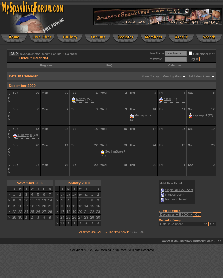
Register (46, 65)
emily (167, 99)
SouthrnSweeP (115, 151)
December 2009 (22, 86)
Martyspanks (142, 115)
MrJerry (81, 99)
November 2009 (30, 183)
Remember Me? (202, 53)
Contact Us (170, 240)
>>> (9, 98)
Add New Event (200, 76)
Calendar (71, 53)
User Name (156, 53)
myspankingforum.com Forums (40, 53)
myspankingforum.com (196, 240)
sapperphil (200, 115)
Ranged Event (174, 194)
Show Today (150, 76)
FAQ (109, 65)
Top (218, 240)
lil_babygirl (24, 135)
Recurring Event (176, 199)
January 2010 (78, 183)
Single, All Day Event (179, 190)
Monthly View (172, 76)
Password (155, 59)
